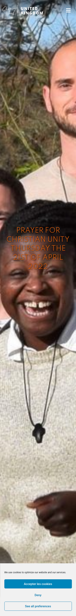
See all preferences (38, 606)
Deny (38, 595)
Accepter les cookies (38, 584)
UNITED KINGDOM (32, 11)
